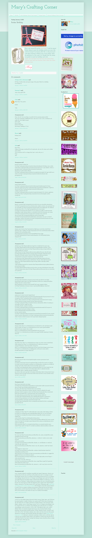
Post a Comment (16, 525)
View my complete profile (74, 24)
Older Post (54, 528)
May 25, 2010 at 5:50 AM (21, 288)
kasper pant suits (18, 515)
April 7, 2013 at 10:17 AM (20, 492)
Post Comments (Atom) (22, 530)
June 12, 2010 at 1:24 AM (20, 427)
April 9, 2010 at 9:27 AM (20, 197)
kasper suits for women (22, 485)
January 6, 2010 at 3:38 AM (21, 157)
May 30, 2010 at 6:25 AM (21, 352)
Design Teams (42, 15)
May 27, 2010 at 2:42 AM (21, 318)
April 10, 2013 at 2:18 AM (20, 521)
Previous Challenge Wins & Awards (55, 15)
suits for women (30, 485)
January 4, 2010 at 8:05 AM (21, 110)
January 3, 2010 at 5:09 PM (21, 94)
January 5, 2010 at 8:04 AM (21, 128)
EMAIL (16, 15)
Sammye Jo (18, 90)
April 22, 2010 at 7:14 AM (20, 222)
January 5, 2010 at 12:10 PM (21, 140)
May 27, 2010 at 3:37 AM (21, 335)
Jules (16, 145)
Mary (71, 21)
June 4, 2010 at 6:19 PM (20, 377)
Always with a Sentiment (21, 79)
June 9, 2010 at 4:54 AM (20, 404)
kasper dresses (50, 513)
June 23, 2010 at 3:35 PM (20, 466)
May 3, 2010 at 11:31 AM (20, 238)
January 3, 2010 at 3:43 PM (21, 85)
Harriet (17, 133)
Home (11, 15)
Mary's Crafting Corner (34, 7)
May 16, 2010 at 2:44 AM (20, 272)
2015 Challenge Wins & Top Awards (29, 15)
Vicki (16, 99)
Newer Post (14, 528)
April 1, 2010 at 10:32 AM (20, 177)
